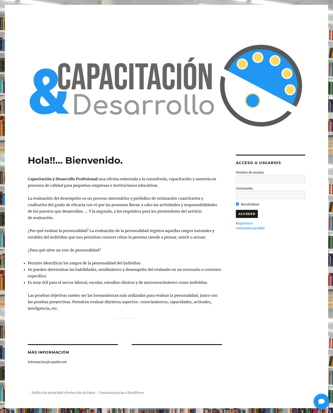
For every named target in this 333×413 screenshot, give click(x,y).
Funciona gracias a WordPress (121, 393)
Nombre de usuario (250, 172)
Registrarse (244, 223)
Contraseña (244, 188)
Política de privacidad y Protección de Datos (63, 393)
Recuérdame (247, 204)
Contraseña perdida (250, 228)
